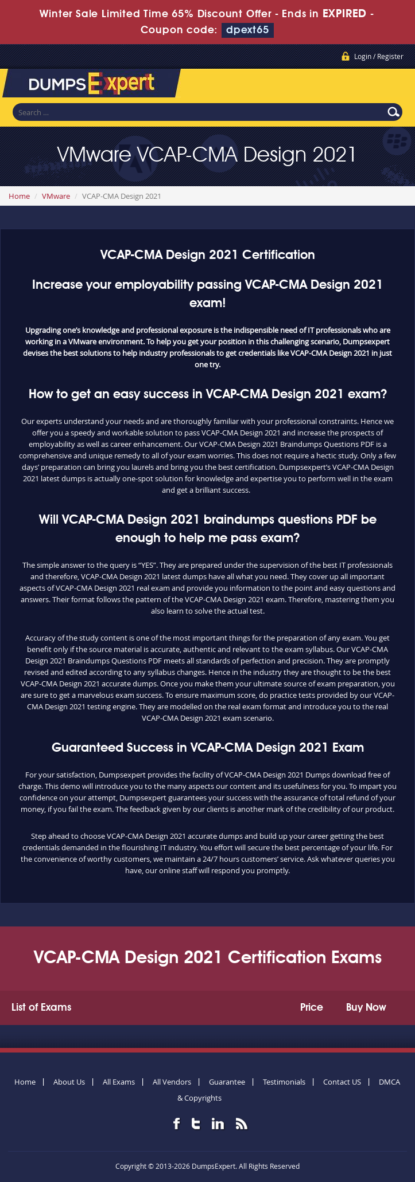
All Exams (119, 1082)
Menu (395, 85)
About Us (69, 1082)
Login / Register (379, 56)
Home (19, 196)
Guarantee (227, 1082)
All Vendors (172, 1082)
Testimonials (284, 1082)
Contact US (342, 1082)
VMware (56, 196)
